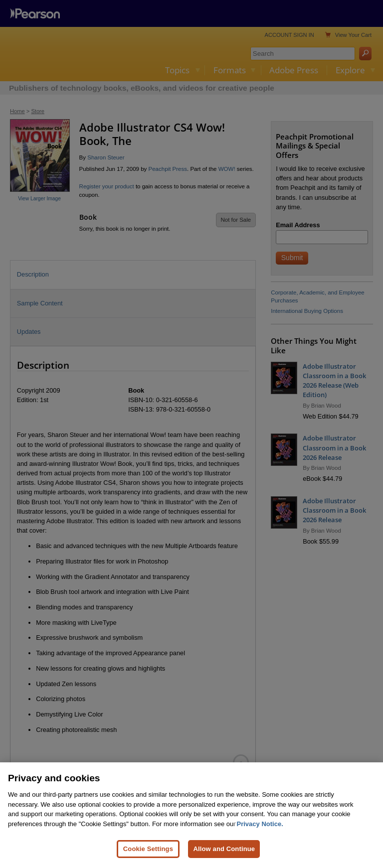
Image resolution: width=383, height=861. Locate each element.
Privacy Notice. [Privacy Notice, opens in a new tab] (260, 829)
